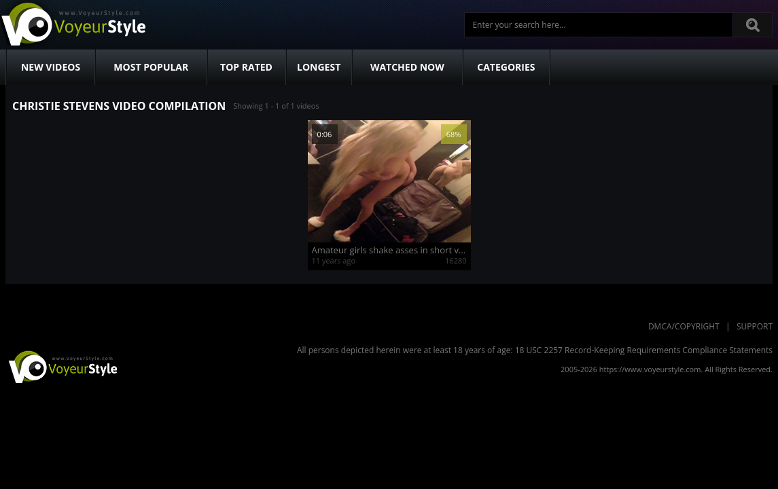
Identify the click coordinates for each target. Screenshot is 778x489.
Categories (506, 66)
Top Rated (246, 66)
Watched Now (407, 66)
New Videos (50, 66)
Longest (318, 66)
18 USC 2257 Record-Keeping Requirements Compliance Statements (644, 350)
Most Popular (150, 66)
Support (755, 326)
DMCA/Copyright (684, 326)
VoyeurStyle (61, 366)
